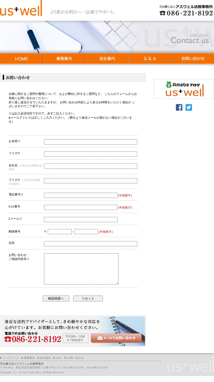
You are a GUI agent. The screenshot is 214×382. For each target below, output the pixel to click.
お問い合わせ (75, 363)
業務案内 (29, 363)
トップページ (10, 363)
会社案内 (45, 363)
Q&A (59, 363)
